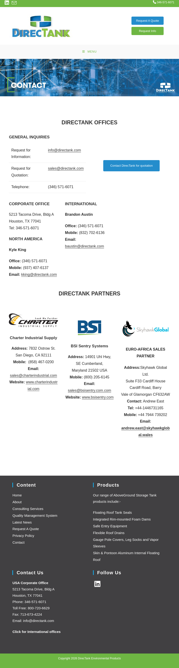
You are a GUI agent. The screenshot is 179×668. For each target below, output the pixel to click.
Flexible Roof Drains (108, 533)
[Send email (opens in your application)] (14, 3)
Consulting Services (27, 509)
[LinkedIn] (97, 583)
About (16, 502)
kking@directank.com (39, 275)
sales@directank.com (66, 168)
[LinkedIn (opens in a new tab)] (7, 2)
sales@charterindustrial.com (33, 375)
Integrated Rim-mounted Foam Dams (122, 519)
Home (17, 495)
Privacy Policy (23, 536)
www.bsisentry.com (98, 397)
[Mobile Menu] (89, 52)
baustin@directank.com (84, 246)
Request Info (147, 31)
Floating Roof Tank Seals (112, 512)
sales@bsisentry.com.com (89, 390)
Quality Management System (34, 515)
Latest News (22, 522)
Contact (18, 542)
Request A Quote (147, 20)
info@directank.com (64, 150)
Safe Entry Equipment (110, 526)
